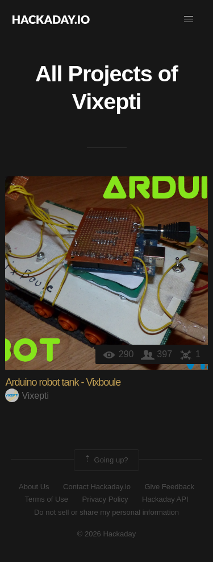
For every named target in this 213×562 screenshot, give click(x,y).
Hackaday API (165, 499)
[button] (188, 19)
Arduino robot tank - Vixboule (62, 382)
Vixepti (106, 101)
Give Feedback (169, 486)
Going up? (105, 460)
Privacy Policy (105, 499)
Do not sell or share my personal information (106, 512)
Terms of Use (46, 499)
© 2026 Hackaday (106, 534)
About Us (34, 486)
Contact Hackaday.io (97, 486)
